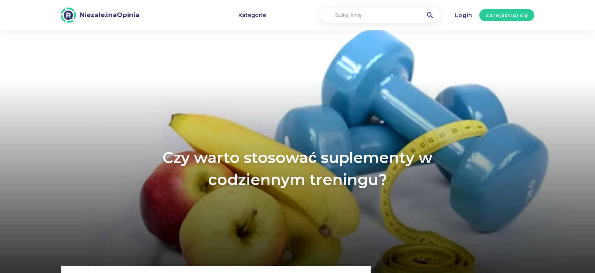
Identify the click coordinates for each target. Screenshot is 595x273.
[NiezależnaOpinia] (100, 15)
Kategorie (252, 15)
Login (464, 15)
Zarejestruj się (506, 15)
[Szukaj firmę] (380, 15)
